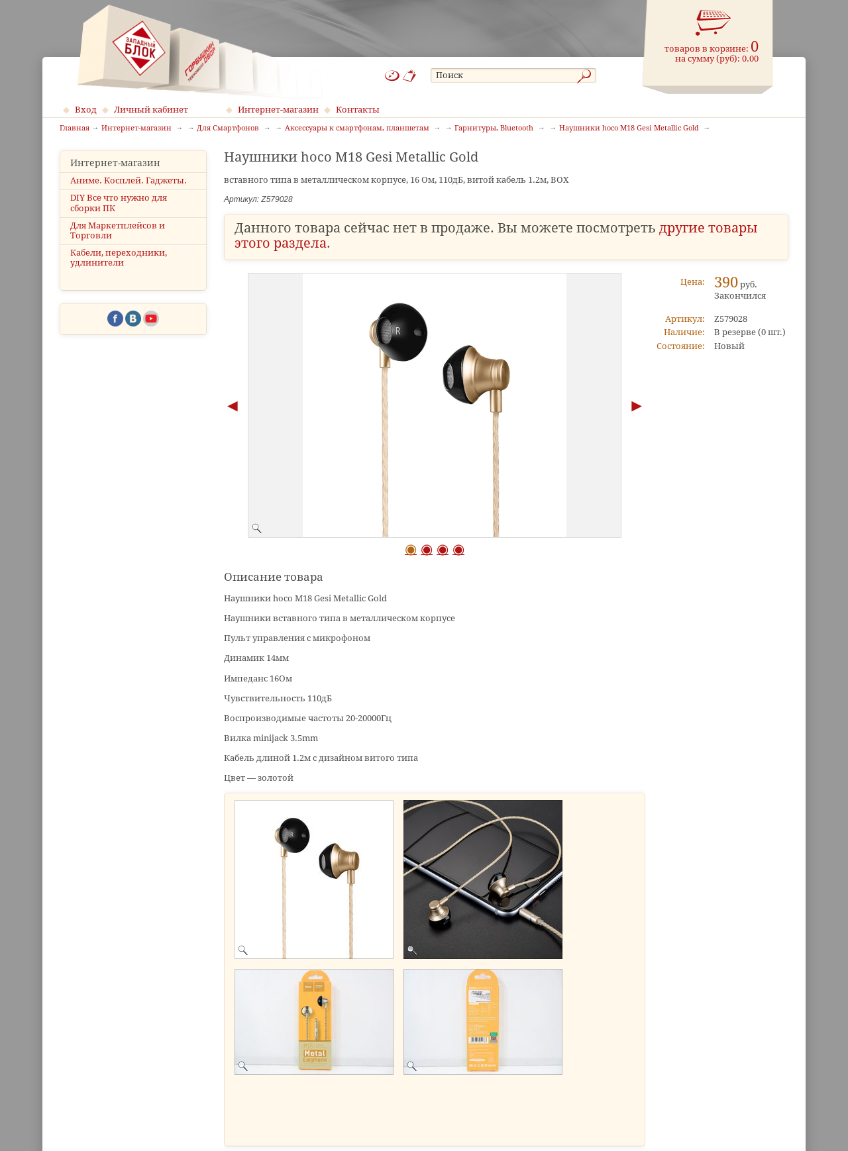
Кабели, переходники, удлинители (118, 258)
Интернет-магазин (278, 110)
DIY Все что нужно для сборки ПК (118, 203)
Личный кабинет (151, 110)
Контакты (358, 110)
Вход (86, 110)
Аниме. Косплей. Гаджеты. (128, 180)
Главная (74, 128)
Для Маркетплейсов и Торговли (117, 230)
